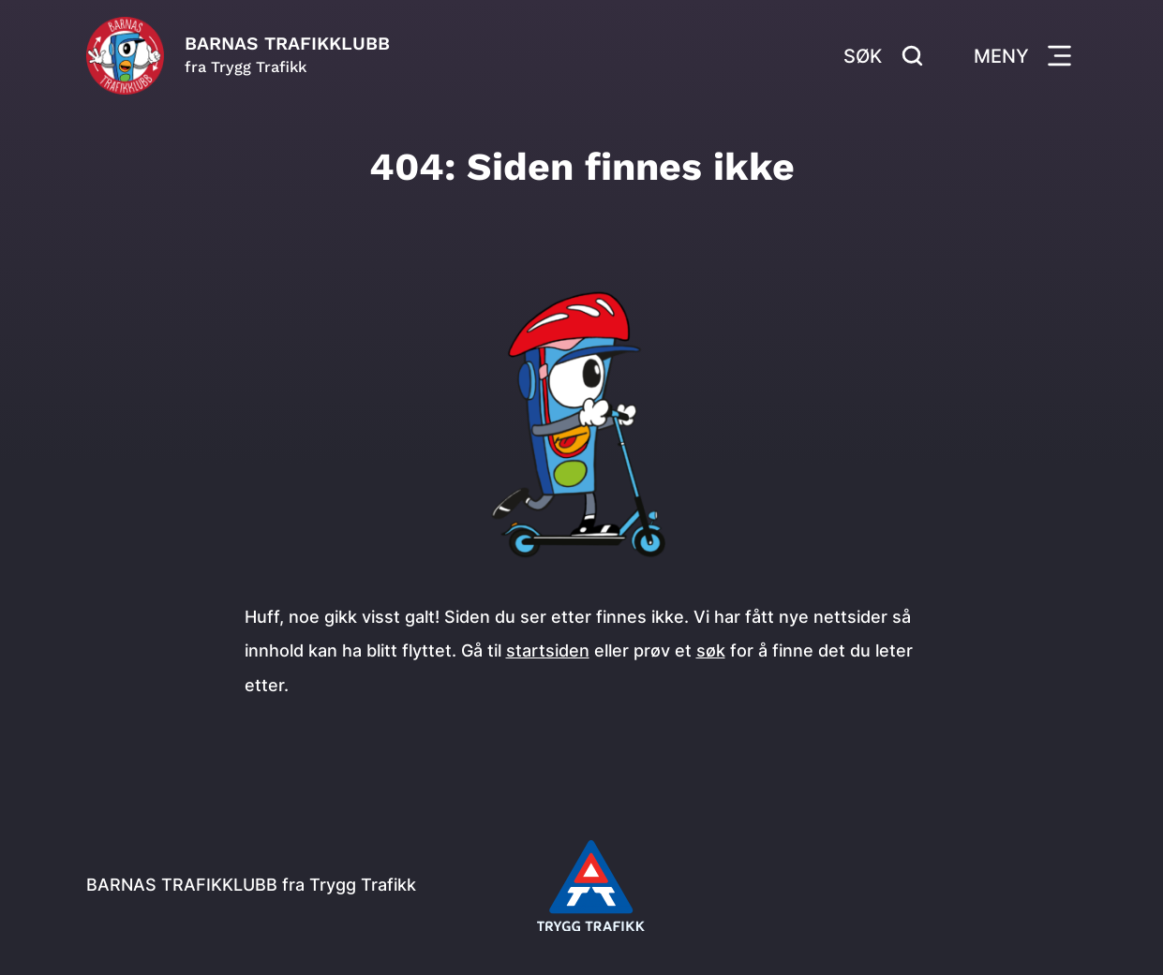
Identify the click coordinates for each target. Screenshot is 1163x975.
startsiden (547, 650)
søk (710, 650)
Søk (883, 55)
